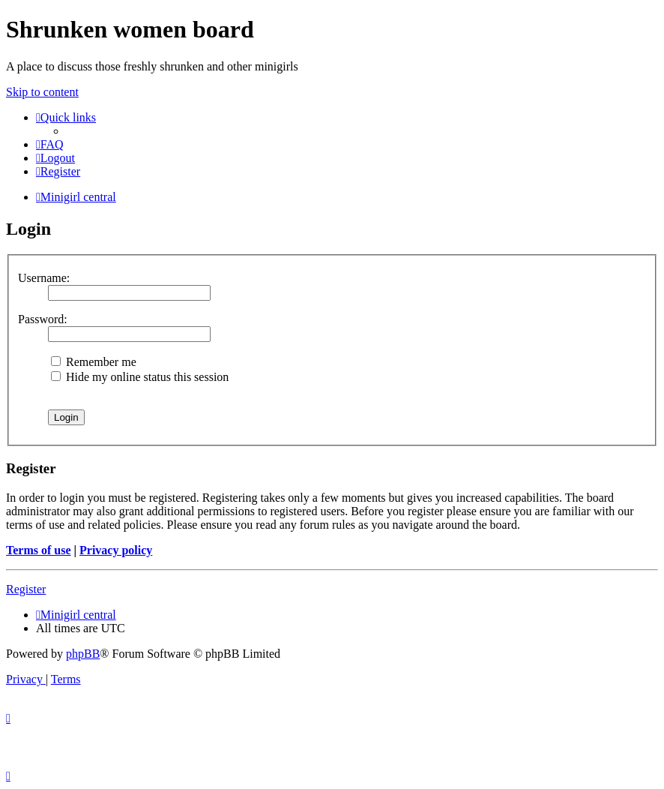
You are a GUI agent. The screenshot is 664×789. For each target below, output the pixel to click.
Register (26, 589)
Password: (42, 319)
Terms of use (38, 550)
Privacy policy (115, 550)
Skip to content (42, 92)
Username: (44, 278)
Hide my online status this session (140, 376)
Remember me (93, 362)
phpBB (83, 653)
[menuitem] (50, 144)
